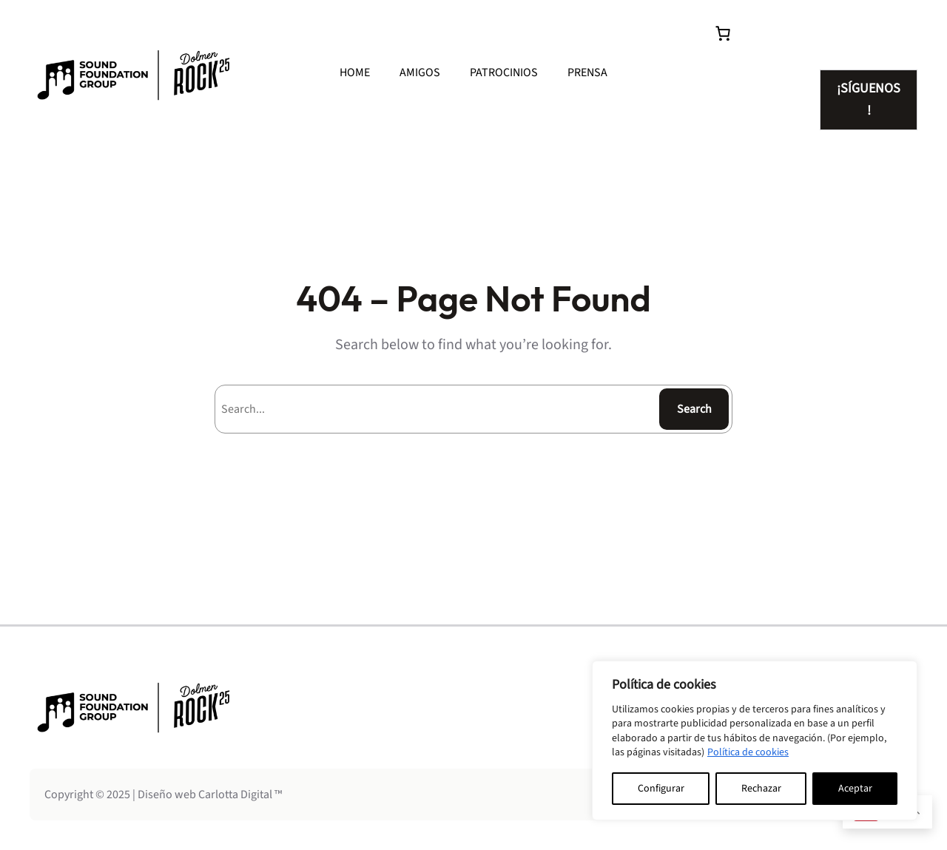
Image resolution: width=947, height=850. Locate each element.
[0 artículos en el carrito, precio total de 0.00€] (722, 33)
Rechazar (761, 788)
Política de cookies (748, 752)
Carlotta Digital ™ (240, 794)
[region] (754, 740)
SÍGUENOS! (868, 99)
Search (694, 409)
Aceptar (855, 788)
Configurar (661, 788)
